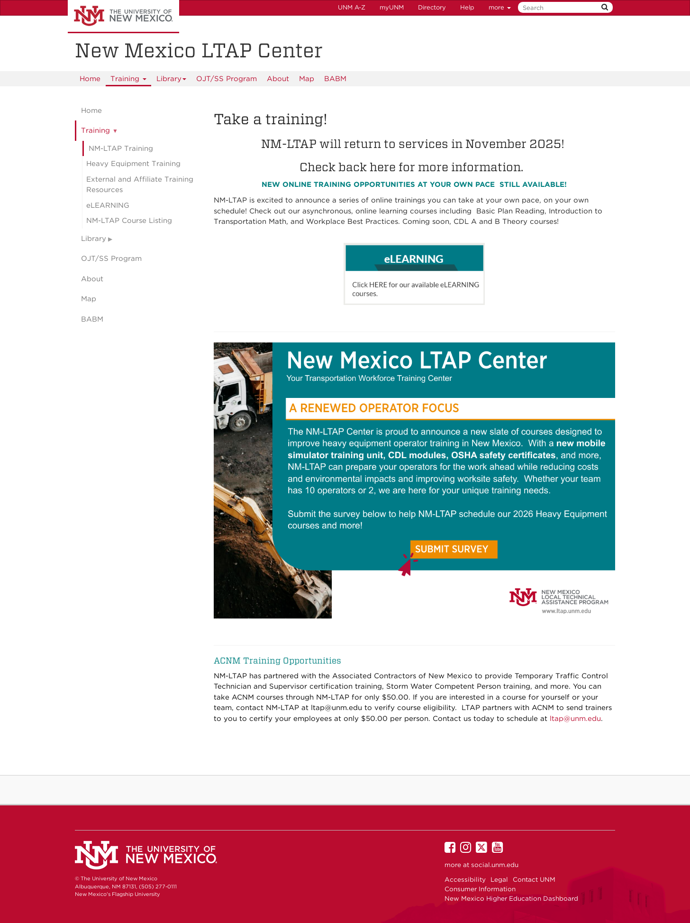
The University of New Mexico (123, 16)
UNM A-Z (351, 7)
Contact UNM (534, 879)
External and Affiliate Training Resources (139, 184)
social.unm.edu (494, 864)
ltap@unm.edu (337, 707)
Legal (499, 879)
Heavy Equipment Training (133, 163)
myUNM (392, 7)
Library (171, 80)
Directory (432, 7)
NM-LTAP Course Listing (129, 220)
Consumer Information (480, 889)
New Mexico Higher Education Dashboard (511, 898)
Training (128, 80)
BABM (335, 78)
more (500, 7)
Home (90, 78)
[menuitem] (90, 78)
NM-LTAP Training (121, 148)
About (278, 78)
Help (467, 7)
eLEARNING (107, 205)
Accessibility (465, 879)
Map (306, 78)
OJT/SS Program (226, 78)
